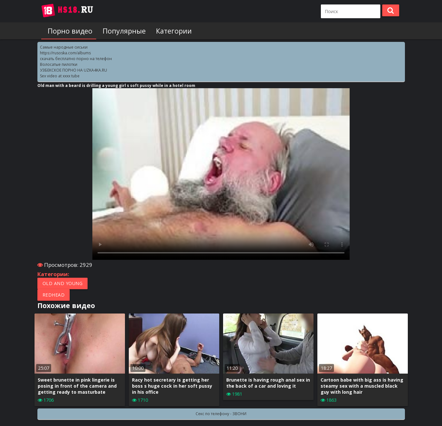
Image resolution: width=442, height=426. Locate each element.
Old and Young (63, 283)
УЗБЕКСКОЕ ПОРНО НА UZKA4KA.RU (73, 70)
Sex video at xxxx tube (60, 76)
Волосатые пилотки (58, 64)
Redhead (54, 295)
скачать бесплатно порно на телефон (76, 58)
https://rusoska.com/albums (65, 53)
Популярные (119, 30)
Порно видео (67, 30)
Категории (166, 30)
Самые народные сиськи (64, 47)
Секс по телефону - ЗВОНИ (221, 413)
